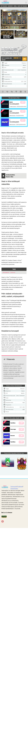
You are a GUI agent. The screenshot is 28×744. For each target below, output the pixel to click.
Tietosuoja (13, 486)
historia (12, 272)
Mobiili (15, 6)
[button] (26, 35)
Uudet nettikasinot (22, 6)
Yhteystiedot (14, 488)
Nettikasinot (4, 6)
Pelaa (23, 102)
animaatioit (6, 272)
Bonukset (10, 6)
